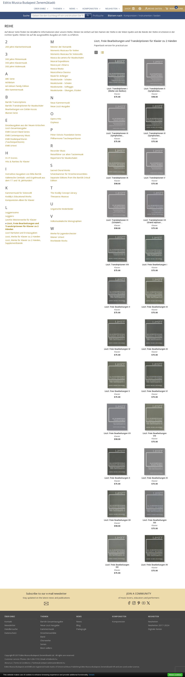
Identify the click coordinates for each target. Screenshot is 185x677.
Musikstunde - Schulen (61, 79)
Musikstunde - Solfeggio (61, 86)
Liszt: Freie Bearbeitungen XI (155, 478)
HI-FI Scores (11, 157)
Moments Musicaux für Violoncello (66, 54)
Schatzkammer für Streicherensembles (68, 173)
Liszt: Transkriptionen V (154, 177)
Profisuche (98, 15)
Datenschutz (10, 633)
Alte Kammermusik (14, 89)
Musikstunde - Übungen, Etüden (65, 90)
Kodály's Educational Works (18, 196)
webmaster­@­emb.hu (56, 663)
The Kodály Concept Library (63, 192)
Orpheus (54, 122)
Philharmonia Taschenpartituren (65, 138)
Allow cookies (175, 675)
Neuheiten (153, 616)
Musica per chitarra (59, 64)
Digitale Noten (155, 629)
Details (91, 675)
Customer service (12, 659)
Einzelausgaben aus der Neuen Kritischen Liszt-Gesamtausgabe (25, 127)
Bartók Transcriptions (15, 102)
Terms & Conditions (22, 663)
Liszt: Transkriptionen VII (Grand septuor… (154, 221)
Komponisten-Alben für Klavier (19, 200)
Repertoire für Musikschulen (63, 157)
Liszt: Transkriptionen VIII (117, 264)
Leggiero (9, 216)
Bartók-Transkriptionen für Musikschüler (24, 105)
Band (42, 636)
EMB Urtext (11, 145)
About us (8, 663)
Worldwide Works (58, 240)
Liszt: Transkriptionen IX (117, 177)
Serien (43, 644)
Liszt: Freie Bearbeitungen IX (155, 349)
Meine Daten (153, 8)
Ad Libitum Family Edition (17, 86)
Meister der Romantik (60, 46)
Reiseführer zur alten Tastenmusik (66, 154)
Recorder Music (57, 150)
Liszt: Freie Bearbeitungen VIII (155, 434)
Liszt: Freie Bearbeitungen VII (117, 433)
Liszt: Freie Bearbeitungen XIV (117, 566)
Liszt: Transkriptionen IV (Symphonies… (155, 134)
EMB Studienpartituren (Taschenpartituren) (16, 140)
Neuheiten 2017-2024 (158, 625)
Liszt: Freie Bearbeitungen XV (154, 564)
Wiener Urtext (57, 237)
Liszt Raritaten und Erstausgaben (21, 232)
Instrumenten (145, 15)
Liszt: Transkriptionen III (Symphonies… (117, 134)
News (79, 616)
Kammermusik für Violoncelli (18, 192)
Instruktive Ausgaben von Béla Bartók (23, 173)
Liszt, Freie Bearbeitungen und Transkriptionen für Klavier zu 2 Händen (22, 226)
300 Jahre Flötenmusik (15, 59)
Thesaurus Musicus (59, 196)
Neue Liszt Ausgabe (49, 625)
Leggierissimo (12, 212)
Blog (78, 625)
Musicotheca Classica (60, 72)
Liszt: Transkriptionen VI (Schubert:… (117, 221)
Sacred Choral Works (60, 170)
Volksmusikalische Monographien (66, 221)
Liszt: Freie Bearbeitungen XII (117, 520)
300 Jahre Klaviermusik (16, 62)
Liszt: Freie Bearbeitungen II (117, 306)
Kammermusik (47, 629)
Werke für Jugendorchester (63, 233)
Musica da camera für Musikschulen (67, 57)
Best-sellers (46, 648)
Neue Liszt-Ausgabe (60, 106)
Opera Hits (55, 118)
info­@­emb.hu (51, 659)
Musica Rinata (56, 68)
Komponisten (130, 15)
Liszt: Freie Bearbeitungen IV (117, 349)
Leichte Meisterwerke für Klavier (21, 219)
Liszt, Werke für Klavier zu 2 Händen (22, 236)
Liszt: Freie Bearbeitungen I (154, 264)
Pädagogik (81, 629)
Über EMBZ (9, 616)
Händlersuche (11, 629)
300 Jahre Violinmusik (15, 66)
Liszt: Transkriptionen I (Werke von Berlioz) (117, 89)
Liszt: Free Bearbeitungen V (117, 391)
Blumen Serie (11, 112)
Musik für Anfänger (59, 75)
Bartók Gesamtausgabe (51, 621)
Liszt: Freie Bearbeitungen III (155, 306)
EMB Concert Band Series (17, 131)
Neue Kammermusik (60, 102)
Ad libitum (10, 82)
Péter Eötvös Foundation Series (65, 134)
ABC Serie (10, 78)
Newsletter (9, 625)
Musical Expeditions (59, 61)
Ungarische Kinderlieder (61, 208)
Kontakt (8, 621)
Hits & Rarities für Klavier (17, 161)
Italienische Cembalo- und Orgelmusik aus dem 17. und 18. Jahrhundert (25, 179)
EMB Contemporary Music (17, 135)
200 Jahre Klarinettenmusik (18, 46)
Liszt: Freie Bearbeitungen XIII (155, 521)
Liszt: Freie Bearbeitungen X (117, 478)
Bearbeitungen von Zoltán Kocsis (21, 109)
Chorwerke (45, 640)
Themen (44, 616)
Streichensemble (48, 633)
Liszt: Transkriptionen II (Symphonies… (154, 89)
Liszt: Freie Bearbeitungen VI (154, 391)
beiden (157, 15)
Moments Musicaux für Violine (64, 50)
